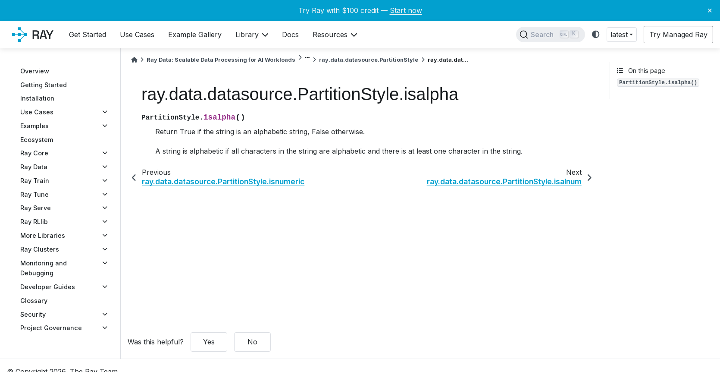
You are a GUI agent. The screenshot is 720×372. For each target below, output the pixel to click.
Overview (34, 71)
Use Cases (36, 112)
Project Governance (51, 327)
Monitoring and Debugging (43, 268)
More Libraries (42, 235)
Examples (34, 125)
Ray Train (34, 180)
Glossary (33, 300)
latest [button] (619, 34)
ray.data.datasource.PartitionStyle (368, 60)
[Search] (550, 34)
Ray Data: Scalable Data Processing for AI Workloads (221, 60)
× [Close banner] (710, 10)
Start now (406, 10)
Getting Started (43, 84)
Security (33, 314)
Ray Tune (34, 194)
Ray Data (33, 166)
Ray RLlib (34, 221)
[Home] (134, 59)
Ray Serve (35, 207)
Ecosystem (36, 139)
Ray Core (34, 153)
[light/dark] (596, 34)
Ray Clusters (39, 249)
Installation (37, 98)
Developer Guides (47, 286)
